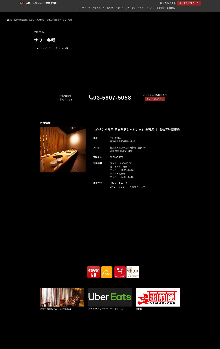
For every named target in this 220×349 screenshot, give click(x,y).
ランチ (141, 8)
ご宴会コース (98, 8)
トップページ (84, 8)
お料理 (110, 8)
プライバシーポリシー (65, 341)
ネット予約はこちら (189, 3)
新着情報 (161, 8)
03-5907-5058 (112, 98)
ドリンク (119, 8)
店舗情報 (171, 8)
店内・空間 (131, 8)
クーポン (150, 8)
